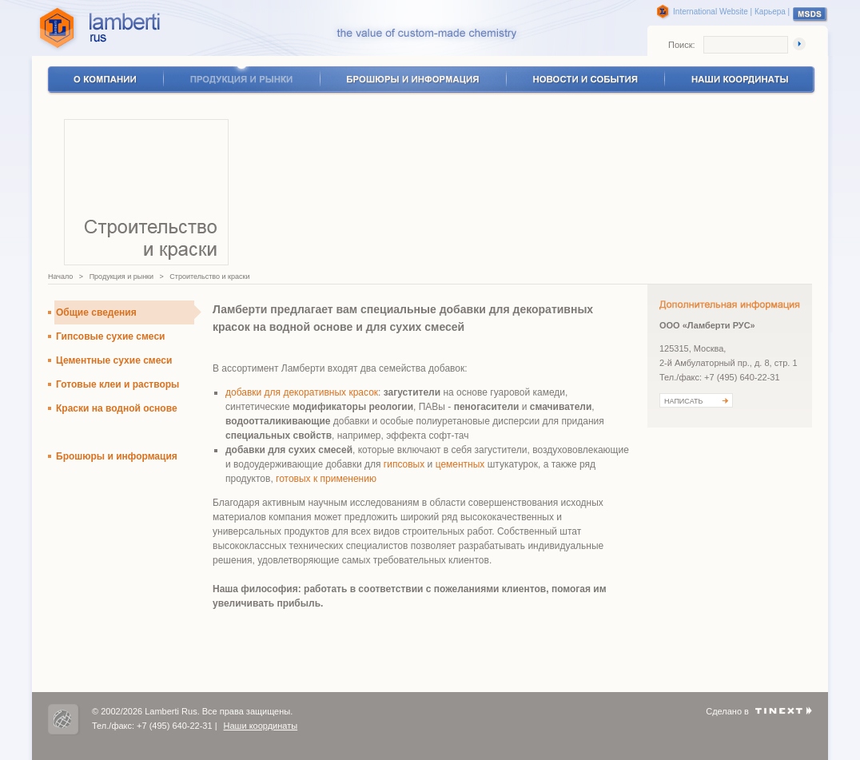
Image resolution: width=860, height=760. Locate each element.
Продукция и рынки (121, 277)
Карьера (770, 11)
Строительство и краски (209, 277)
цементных (462, 464)
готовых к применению (326, 478)
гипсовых (406, 464)
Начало (60, 277)
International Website (710, 11)
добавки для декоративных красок (301, 392)
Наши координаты (261, 725)
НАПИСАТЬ (683, 401)
